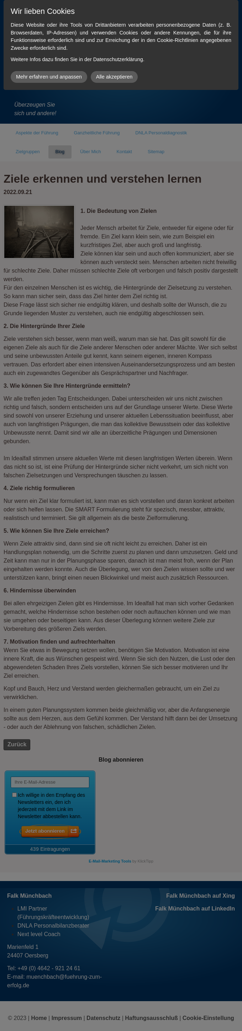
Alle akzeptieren (114, 77)
